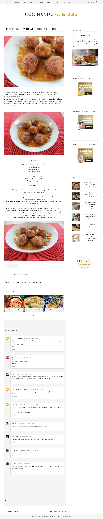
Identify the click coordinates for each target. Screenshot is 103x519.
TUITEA (17, 282)
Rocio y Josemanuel (18, 339)
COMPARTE (8, 282)
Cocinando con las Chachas (47, 516)
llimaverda (15, 437)
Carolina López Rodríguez (20, 390)
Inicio (7, 2)
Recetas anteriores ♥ (58, 512)
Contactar (66, 2)
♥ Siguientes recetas (11, 512)
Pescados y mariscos (11, 266)
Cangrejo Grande (17, 405)
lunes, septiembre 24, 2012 (31, 339)
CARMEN (14, 374)
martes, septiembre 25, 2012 (27, 437)
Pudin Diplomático (82, 35)
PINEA (24, 282)
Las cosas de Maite (66, 516)
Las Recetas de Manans (19, 450)
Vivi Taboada (16, 424)
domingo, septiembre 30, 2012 (25, 464)
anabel (14, 464)
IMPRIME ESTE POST (35, 282)
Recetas (16, 2)
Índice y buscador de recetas (33, 2)
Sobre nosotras (52, 2)
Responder (14, 349)
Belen (13, 357)
